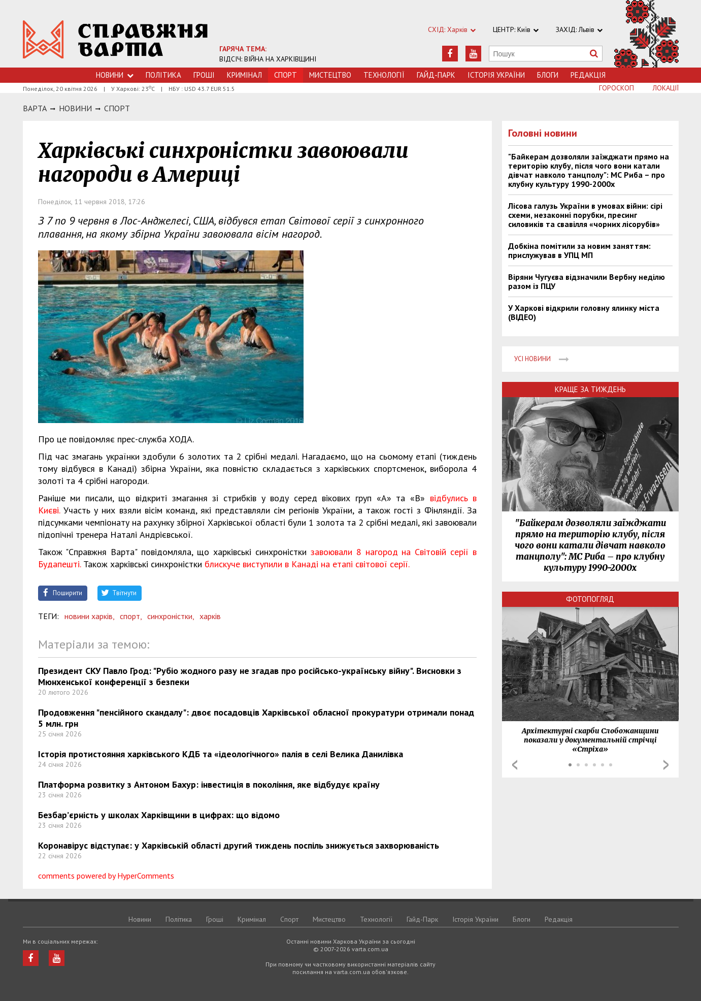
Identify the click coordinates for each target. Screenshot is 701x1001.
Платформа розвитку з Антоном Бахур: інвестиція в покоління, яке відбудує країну (209, 784)
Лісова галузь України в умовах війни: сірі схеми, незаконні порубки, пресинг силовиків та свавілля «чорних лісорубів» (585, 215)
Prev (514, 765)
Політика (163, 75)
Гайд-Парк (436, 75)
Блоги (547, 75)
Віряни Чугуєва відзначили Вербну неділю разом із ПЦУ (586, 281)
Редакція (588, 75)
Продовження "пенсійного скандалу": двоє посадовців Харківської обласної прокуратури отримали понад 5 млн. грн (256, 717)
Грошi (204, 75)
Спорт (117, 108)
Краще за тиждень (590, 389)
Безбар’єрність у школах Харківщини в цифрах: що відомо (159, 815)
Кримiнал (244, 75)
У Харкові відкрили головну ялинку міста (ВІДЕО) (583, 312)
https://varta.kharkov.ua (115, 39)
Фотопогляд (590, 599)
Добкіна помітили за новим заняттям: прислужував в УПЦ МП (579, 250)
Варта (35, 108)
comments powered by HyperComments (106, 875)
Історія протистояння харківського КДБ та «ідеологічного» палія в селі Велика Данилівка (220, 754)
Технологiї (384, 75)
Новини (114, 75)
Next (666, 765)
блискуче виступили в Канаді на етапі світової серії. (307, 564)
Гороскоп (616, 87)
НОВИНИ (75, 108)
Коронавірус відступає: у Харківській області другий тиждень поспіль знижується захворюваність (238, 845)
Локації (666, 87)
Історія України (496, 75)
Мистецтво (330, 75)
